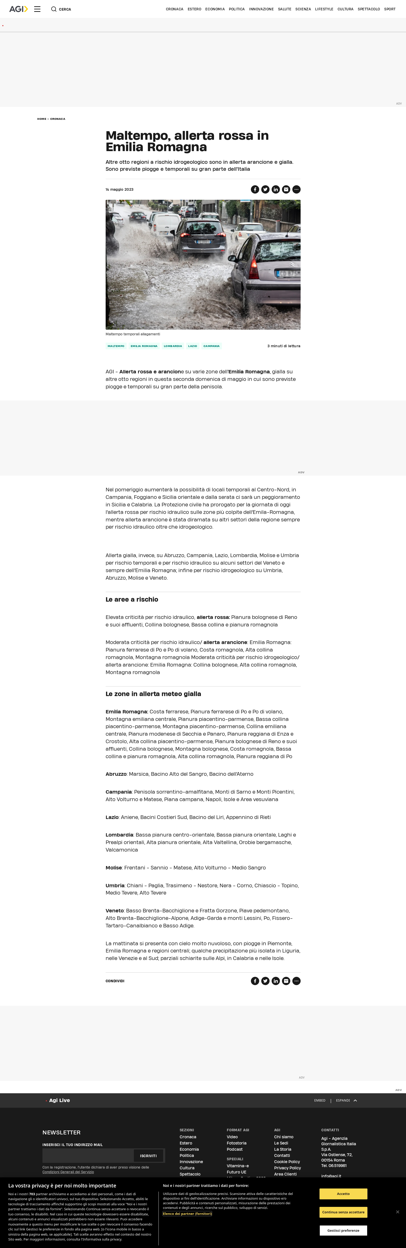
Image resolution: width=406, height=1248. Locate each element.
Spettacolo (369, 9)
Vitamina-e (238, 1165)
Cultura (346, 9)
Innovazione (261, 9)
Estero (194, 9)
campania (212, 346)
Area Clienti (285, 1174)
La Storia (282, 1149)
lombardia (173, 346)
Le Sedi (281, 1143)
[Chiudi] (397, 1212)
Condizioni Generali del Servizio (68, 1172)
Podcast (235, 1149)
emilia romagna (144, 346)
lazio (192, 346)
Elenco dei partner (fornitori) (187, 1213)
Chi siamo (283, 1136)
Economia (215, 9)
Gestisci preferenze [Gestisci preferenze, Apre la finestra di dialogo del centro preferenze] (344, 1230)
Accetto (343, 1194)
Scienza (303, 9)
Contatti (282, 1155)
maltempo (116, 346)
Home (41, 119)
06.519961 (338, 1165)
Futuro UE (236, 1172)
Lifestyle (324, 9)
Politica (237, 9)
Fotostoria (237, 1143)
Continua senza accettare (343, 1212)
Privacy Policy (287, 1167)
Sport (390, 9)
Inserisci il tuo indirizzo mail (72, 1144)
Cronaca (175, 9)
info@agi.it (331, 1176)
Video (232, 1136)
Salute (285, 9)
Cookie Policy (287, 1161)
